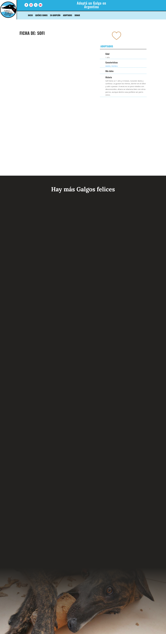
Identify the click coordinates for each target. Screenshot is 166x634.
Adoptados (67, 15)
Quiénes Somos (41, 15)
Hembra (114, 66)
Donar (77, 15)
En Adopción (55, 15)
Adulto (108, 66)
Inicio (30, 15)
